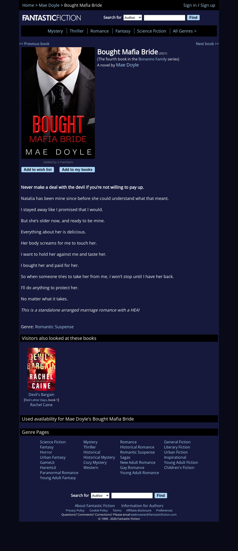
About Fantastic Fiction (95, 505)
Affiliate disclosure (138, 510)
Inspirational (175, 457)
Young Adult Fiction (181, 462)
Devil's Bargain (41, 394)
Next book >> (207, 43)
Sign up (208, 5)
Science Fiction (151, 31)
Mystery (55, 31)
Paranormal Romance (59, 472)
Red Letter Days (36, 400)
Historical (91, 452)
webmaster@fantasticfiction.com (154, 514)
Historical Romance (137, 447)
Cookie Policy (98, 510)
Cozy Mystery (95, 462)
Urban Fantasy (53, 457)
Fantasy (123, 31)
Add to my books (77, 169)
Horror (46, 452)
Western (90, 467)
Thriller (77, 31)
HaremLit (48, 467)
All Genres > (186, 31)
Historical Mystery (99, 457)
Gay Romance (132, 467)
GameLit (47, 462)
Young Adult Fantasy (58, 477)
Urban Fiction (176, 452)
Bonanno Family (153, 59)
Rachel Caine (41, 404)
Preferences (164, 510)
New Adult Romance (137, 462)
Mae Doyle (127, 65)
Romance (99, 31)
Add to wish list (38, 169)
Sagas (125, 457)
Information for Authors (142, 505)
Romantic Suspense (54, 326)
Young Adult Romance (139, 472)
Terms (117, 510)
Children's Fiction (179, 467)
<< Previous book (34, 43)
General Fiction (177, 442)
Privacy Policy (75, 510)
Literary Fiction (177, 447)
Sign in (190, 5)
